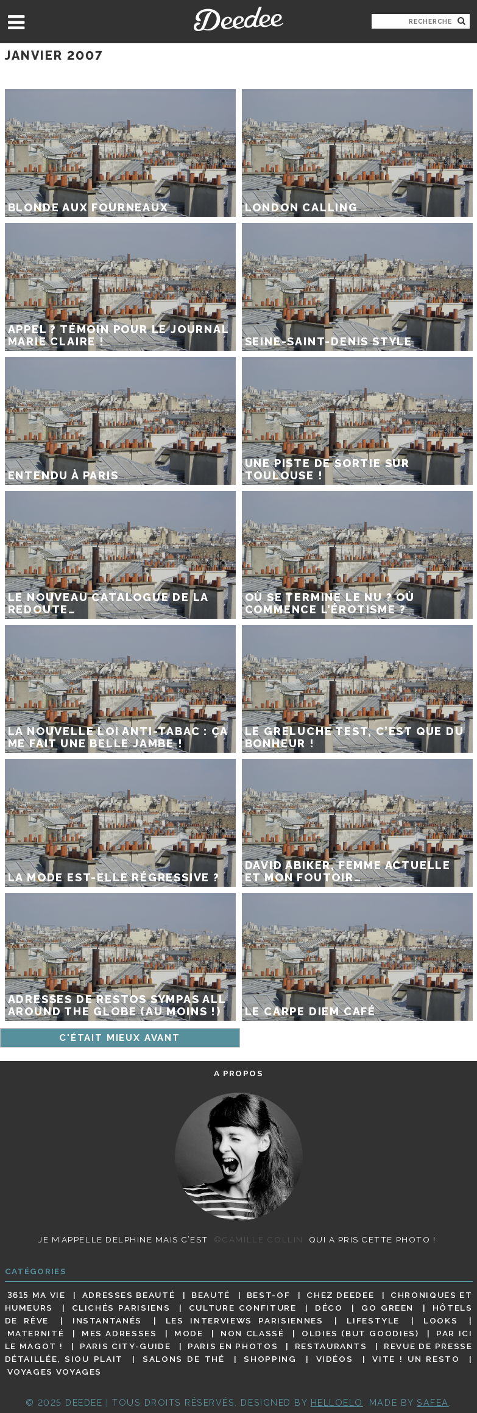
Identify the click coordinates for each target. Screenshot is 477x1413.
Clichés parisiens (121, 1308)
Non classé (252, 1333)
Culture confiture (243, 1308)
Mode (188, 1333)
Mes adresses (119, 1333)
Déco (329, 1308)
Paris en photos (233, 1346)
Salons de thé (183, 1359)
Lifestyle (373, 1320)
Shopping (270, 1359)
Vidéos (334, 1359)
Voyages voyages (54, 1372)
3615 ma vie (36, 1295)
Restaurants (331, 1346)
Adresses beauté (128, 1295)
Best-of (268, 1295)
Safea (433, 1402)
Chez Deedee (340, 1295)
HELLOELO (337, 1402)
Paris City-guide (125, 1346)
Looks (440, 1320)
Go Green (387, 1308)
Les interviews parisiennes (244, 1320)
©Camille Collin (258, 1239)
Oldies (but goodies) (360, 1333)
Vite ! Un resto (415, 1359)
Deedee (238, 19)
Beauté (210, 1295)
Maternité (36, 1333)
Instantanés (107, 1320)
